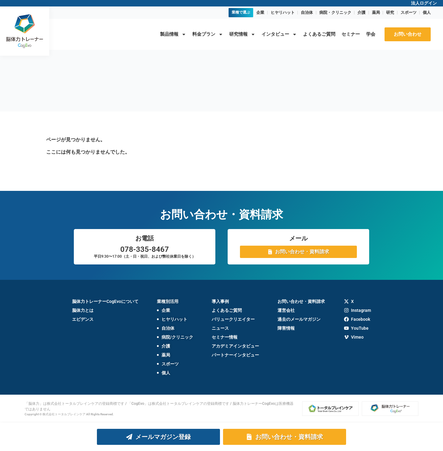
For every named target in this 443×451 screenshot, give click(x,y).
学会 (370, 34)
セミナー (350, 34)
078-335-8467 (144, 249)
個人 (427, 12)
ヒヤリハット (283, 12)
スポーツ (409, 12)
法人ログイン (424, 3)
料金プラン (207, 34)
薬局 (376, 12)
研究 (390, 12)
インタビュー (279, 34)
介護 (361, 12)
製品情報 (173, 34)
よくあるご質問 (319, 34)
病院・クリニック (335, 12)
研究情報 (242, 34)
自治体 (307, 12)
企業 (260, 12)
